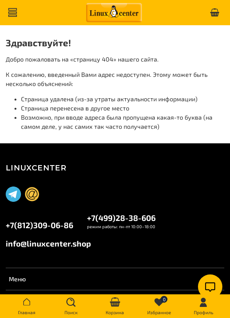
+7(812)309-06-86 (39, 225)
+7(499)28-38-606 (121, 217)
